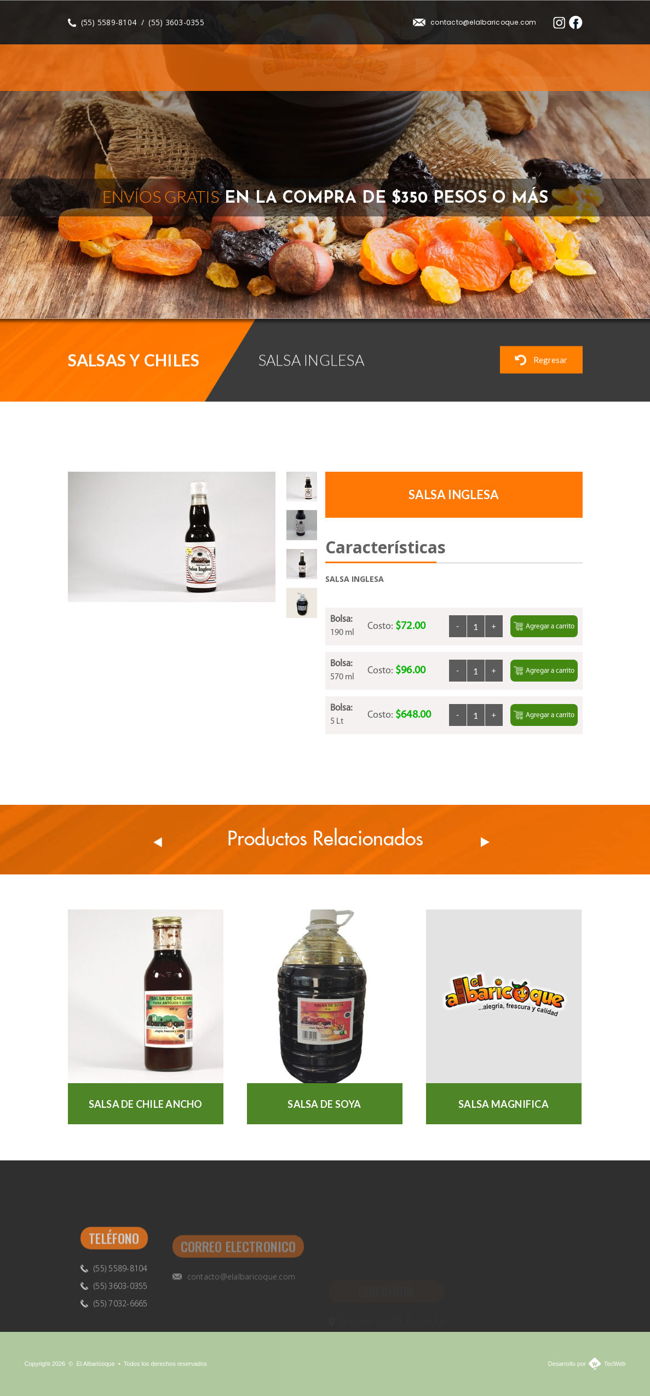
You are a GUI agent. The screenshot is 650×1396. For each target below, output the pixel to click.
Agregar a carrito (544, 626)
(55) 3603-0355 (176, 22)
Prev (157, 842)
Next (570, 292)
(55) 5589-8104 (109, 22)
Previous (542, 292)
